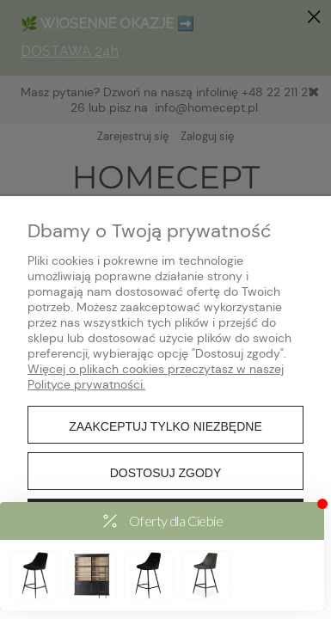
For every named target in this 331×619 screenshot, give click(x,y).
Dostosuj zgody (166, 473)
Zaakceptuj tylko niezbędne (165, 426)
